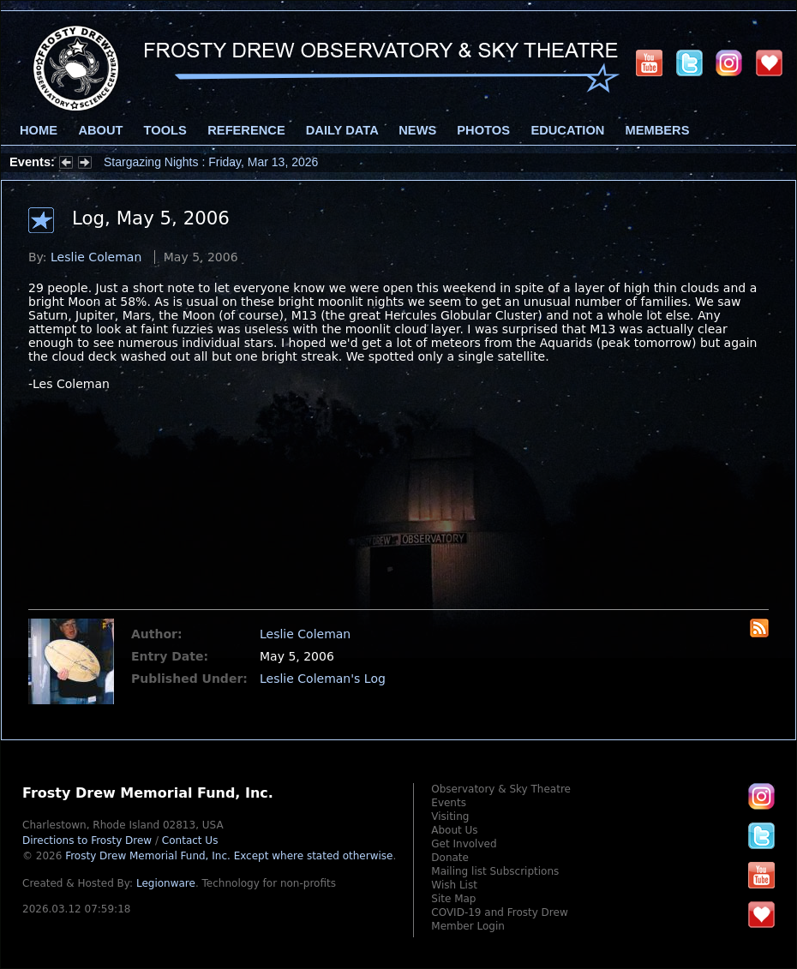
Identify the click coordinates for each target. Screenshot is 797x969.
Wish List (454, 885)
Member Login (468, 926)
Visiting (450, 816)
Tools (165, 130)
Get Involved (463, 844)
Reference (246, 130)
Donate (450, 858)
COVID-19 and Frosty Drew (499, 912)
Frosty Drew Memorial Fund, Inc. (229, 856)
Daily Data (342, 130)
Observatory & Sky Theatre (501, 789)
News (417, 130)
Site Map (453, 899)
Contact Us (190, 840)
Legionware (165, 883)
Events (448, 803)
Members (658, 130)
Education (567, 130)
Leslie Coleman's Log (323, 678)
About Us (454, 830)
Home (38, 130)
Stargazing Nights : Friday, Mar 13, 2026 (211, 162)
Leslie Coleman (96, 257)
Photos (483, 130)
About (100, 130)
